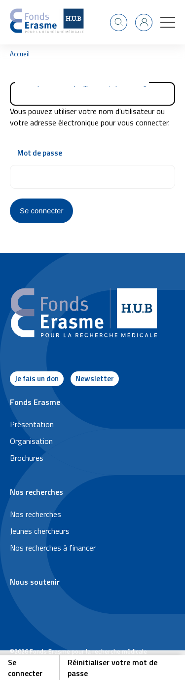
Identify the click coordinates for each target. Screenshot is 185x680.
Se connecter (25, 667)
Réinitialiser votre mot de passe (112, 667)
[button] (167, 22)
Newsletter (94, 378)
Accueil (20, 54)
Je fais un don (37, 378)
